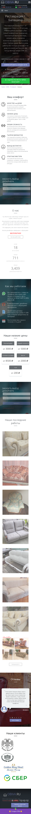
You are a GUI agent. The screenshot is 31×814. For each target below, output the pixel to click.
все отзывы (15, 720)
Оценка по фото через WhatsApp (15, 81)
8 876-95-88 (21, 7)
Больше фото (15, 663)
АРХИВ (7, 87)
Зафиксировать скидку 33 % (15, 65)
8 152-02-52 (6, 7)
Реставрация (13, 87)
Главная (3, 87)
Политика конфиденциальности (10, 800)
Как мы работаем (16, 236)
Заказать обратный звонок (19, 805)
